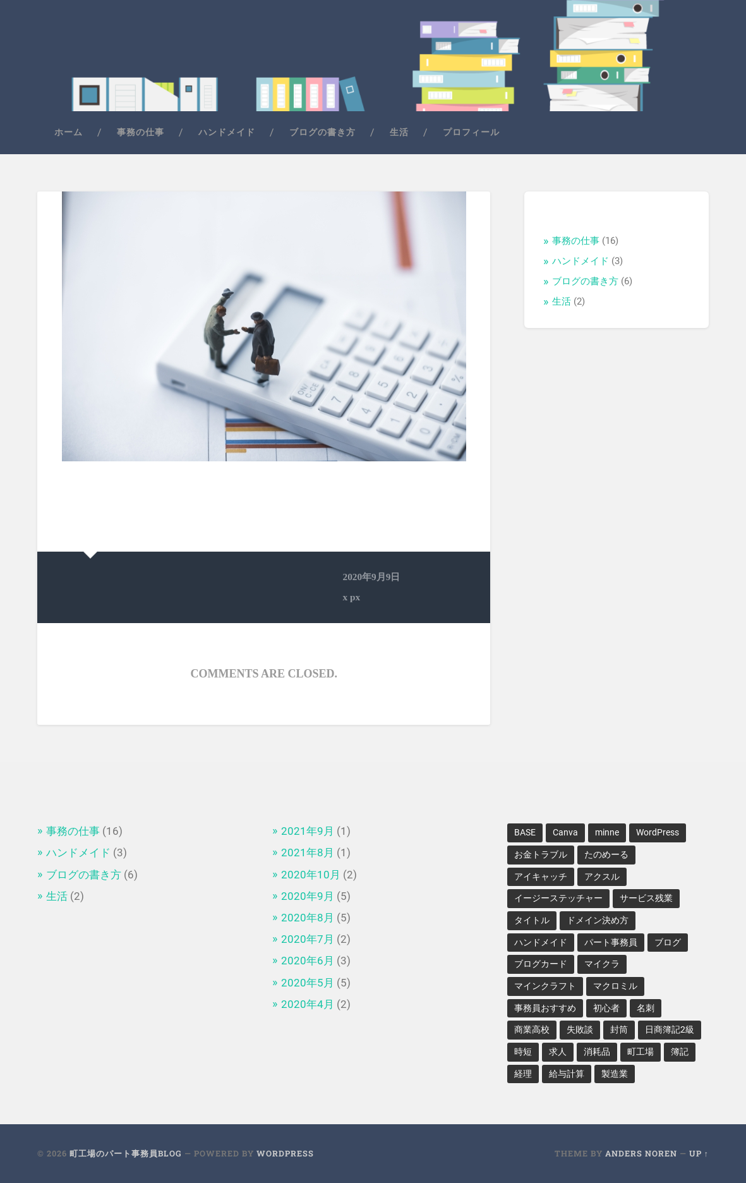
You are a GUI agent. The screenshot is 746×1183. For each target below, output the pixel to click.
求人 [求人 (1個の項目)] (558, 1051)
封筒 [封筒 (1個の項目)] (619, 1029)
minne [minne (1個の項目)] (607, 832)
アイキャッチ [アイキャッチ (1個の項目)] (540, 876)
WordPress (285, 1153)
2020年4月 (307, 1004)
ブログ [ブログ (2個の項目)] (667, 942)
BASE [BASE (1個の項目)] (525, 832)
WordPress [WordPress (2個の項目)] (657, 832)
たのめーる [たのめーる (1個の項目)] (606, 854)
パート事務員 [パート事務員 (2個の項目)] (610, 942)
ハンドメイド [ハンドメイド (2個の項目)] (540, 942)
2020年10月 (310, 874)
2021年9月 (307, 831)
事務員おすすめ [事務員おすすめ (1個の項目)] (545, 1008)
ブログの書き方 (322, 132)
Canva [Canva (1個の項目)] (565, 832)
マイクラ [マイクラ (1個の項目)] (602, 964)
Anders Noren (641, 1153)
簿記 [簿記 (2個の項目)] (680, 1051)
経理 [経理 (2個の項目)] (523, 1074)
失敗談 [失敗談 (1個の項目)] (580, 1029)
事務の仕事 (140, 132)
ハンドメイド (226, 132)
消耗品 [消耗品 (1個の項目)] (597, 1051)
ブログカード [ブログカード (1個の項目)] (540, 964)
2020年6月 (307, 960)
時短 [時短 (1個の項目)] (523, 1051)
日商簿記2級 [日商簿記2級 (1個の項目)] (669, 1029)
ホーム (68, 132)
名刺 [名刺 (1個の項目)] (645, 1008)
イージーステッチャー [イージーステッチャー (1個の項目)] (558, 898)
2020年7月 (307, 939)
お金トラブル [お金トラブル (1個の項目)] (540, 854)
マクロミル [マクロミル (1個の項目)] (615, 986)
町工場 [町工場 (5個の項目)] (640, 1051)
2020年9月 (307, 896)
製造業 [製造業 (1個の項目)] (614, 1074)
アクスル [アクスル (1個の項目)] (602, 876)
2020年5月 (307, 982)
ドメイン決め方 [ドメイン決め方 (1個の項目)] (598, 920)
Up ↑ (699, 1153)
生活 (399, 132)
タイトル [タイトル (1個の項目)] (532, 920)
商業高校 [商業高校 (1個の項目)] (532, 1029)
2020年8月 (307, 917)
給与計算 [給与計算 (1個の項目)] (566, 1074)
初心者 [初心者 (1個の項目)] (606, 1008)
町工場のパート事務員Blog (125, 1153)
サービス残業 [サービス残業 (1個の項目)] (646, 898)
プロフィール (471, 132)
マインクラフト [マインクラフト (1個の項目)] (545, 986)
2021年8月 (307, 852)
